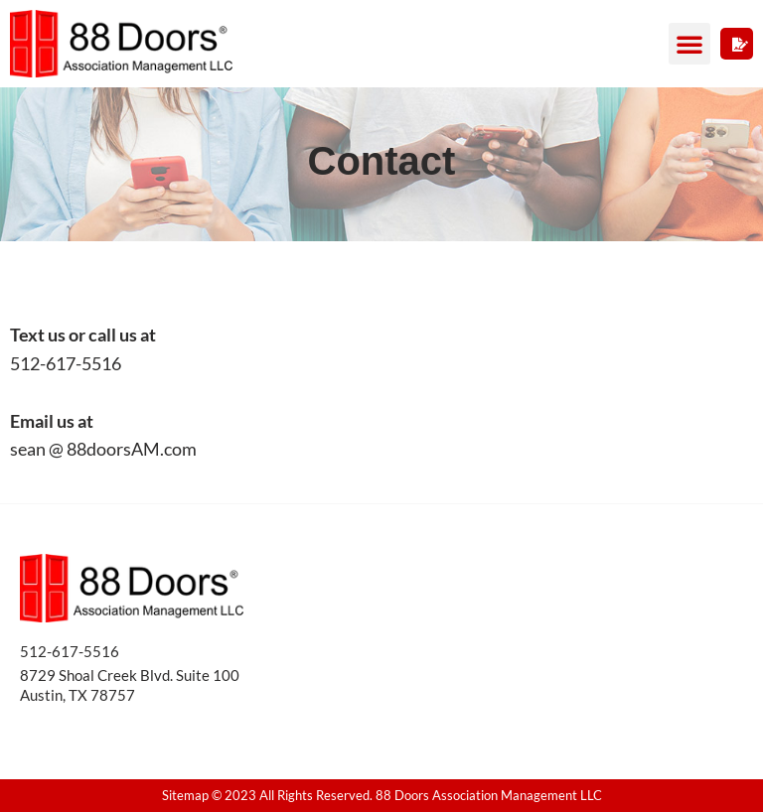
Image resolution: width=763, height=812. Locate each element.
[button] (689, 44)
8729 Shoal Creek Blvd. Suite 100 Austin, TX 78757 (129, 685)
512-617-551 (65, 651)
